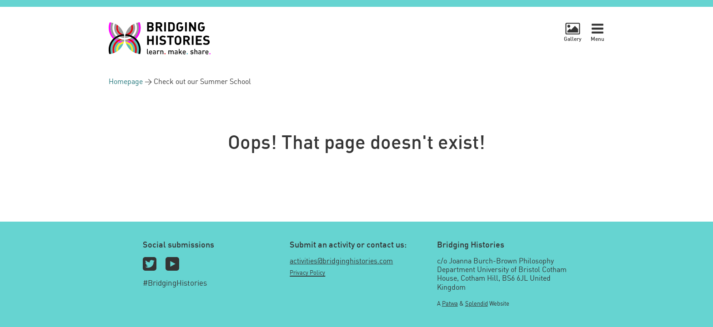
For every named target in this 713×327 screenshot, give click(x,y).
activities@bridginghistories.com (341, 260)
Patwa (450, 303)
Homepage (127, 81)
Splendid (476, 303)
